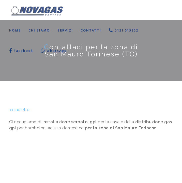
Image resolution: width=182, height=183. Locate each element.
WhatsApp (54, 51)
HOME (15, 30)
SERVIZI (65, 30)
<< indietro (19, 109)
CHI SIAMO (39, 30)
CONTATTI (91, 30)
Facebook (21, 51)
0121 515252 (123, 30)
